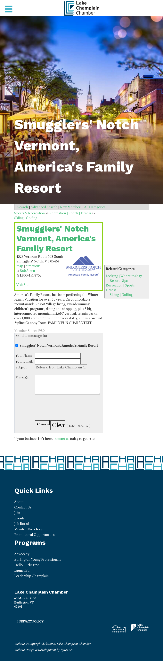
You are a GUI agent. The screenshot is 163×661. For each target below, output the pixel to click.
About (18, 502)
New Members (71, 207)
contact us (61, 439)
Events (19, 518)
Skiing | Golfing (121, 295)
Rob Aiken (27, 271)
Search (22, 207)
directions (33, 266)
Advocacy (21, 554)
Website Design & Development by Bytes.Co (43, 650)
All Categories (94, 207)
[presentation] (64, 408)
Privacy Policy (31, 621)
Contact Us (22, 507)
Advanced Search (44, 207)
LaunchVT (22, 570)
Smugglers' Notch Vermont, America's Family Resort (56, 238)
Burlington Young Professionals (37, 559)
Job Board (21, 524)
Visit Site (22, 285)
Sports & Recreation (29, 213)
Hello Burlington (26, 565)
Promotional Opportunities (34, 535)
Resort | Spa (119, 281)
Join (17, 513)
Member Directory (28, 529)
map (19, 266)
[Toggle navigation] (8, 9)
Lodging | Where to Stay (124, 276)
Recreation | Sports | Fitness (70, 213)
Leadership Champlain (31, 576)
